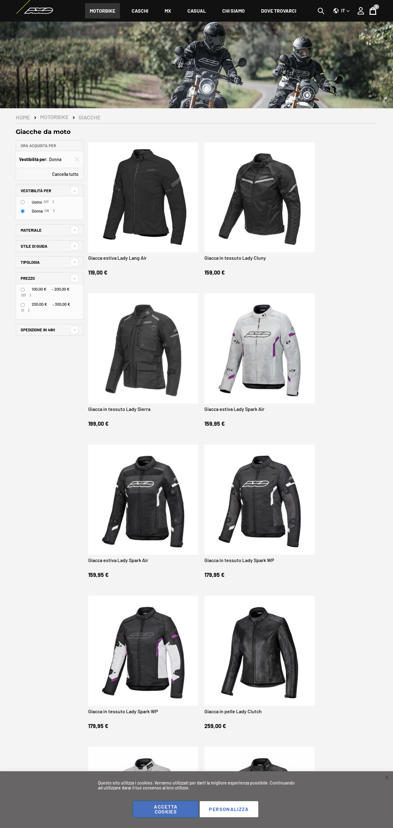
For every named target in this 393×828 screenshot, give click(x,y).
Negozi (370, 763)
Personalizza (229, 809)
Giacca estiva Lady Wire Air (119, 440)
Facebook (27, 760)
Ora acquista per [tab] (38, 145)
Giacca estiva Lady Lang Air (119, 217)
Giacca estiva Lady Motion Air (121, 552)
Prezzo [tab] (28, 278)
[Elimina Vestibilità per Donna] (77, 159)
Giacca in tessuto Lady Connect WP (334, 555)
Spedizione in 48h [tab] (38, 329)
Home (23, 117)
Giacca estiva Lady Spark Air (340, 217)
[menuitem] (102, 11)
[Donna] (23, 211)
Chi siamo (210, 763)
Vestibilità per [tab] (36, 190)
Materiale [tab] (31, 230)
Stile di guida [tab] (34, 246)
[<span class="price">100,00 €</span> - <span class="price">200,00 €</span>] (23, 290)
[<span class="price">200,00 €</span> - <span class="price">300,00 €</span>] (23, 305)
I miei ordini (120, 770)
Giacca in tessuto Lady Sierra (267, 217)
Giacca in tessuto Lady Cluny (194, 217)
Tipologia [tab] (30, 262)
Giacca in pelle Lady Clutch (338, 328)
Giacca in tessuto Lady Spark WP (194, 331)
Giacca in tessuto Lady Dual (192, 552)
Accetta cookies (166, 809)
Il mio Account (122, 763)
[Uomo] (23, 202)
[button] (341, 11)
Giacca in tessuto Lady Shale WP (267, 555)
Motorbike (54, 117)
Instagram (28, 768)
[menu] (196, 11)
